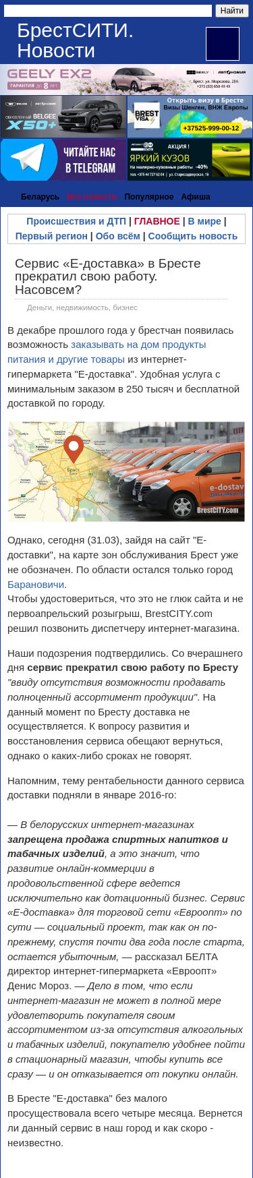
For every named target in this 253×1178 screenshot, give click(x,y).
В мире (204, 221)
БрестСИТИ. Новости (75, 40)
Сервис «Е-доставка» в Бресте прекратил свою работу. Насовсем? (108, 276)
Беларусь (40, 197)
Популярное (148, 197)
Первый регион (52, 236)
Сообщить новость (193, 236)
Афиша (195, 197)
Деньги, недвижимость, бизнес (82, 307)
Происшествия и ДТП (76, 221)
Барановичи (35, 584)
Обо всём (118, 236)
